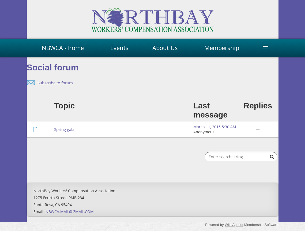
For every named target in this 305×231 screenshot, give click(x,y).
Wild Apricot (234, 225)
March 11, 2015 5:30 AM (214, 126)
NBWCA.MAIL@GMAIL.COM (70, 211)
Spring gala (64, 129)
